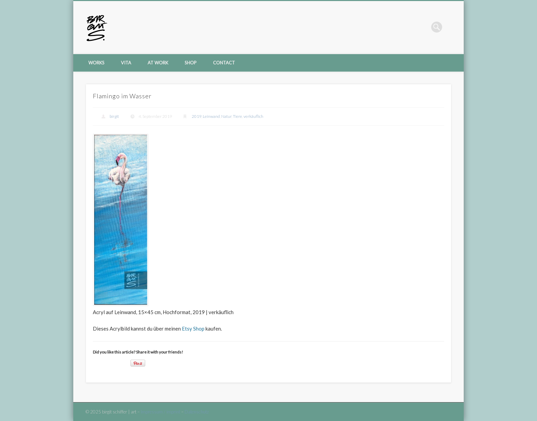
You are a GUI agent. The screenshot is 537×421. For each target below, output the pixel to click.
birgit (114, 116)
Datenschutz (197, 411)
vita (126, 62)
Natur (226, 116)
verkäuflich (253, 116)
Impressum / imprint (160, 411)
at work (158, 62)
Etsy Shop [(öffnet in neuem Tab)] (193, 328)
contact (224, 62)
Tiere (237, 116)
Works (96, 62)
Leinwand (211, 116)
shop (191, 62)
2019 (196, 116)
